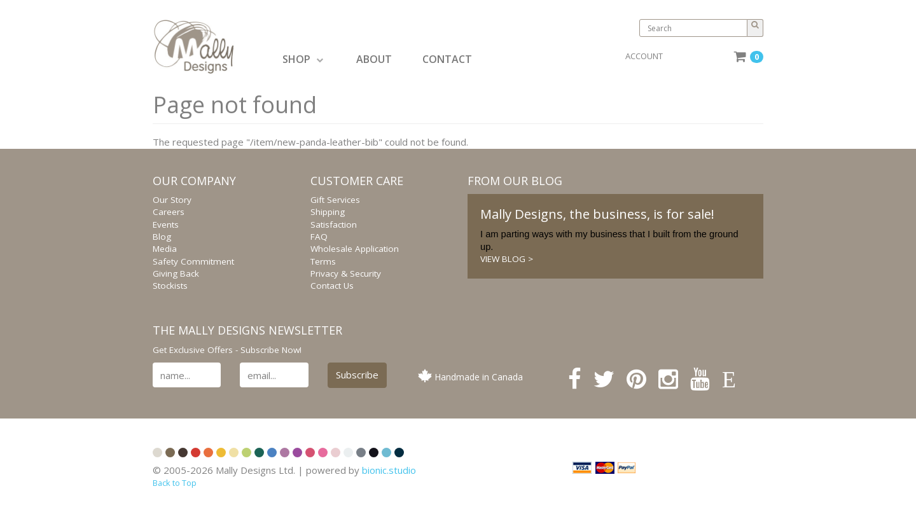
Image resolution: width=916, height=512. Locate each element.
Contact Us (332, 285)
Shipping (327, 212)
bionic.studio (389, 470)
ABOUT (374, 59)
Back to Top (175, 482)
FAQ (319, 236)
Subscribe (357, 374)
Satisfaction (333, 224)
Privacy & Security (345, 273)
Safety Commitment (193, 261)
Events (166, 224)
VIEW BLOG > (506, 259)
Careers (168, 212)
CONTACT (447, 59)
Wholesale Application (354, 248)
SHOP (302, 59)
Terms (323, 261)
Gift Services (335, 199)
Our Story (172, 199)
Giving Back (176, 273)
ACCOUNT (644, 56)
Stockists (170, 285)
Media (165, 248)
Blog (162, 236)
